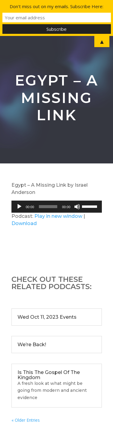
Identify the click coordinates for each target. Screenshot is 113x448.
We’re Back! (31, 344)
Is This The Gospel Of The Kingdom (48, 374)
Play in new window (58, 216)
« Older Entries (25, 420)
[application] (56, 207)
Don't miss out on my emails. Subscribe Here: (56, 6)
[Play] (19, 207)
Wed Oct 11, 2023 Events (47, 317)
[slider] (48, 206)
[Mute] (77, 207)
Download (24, 223)
